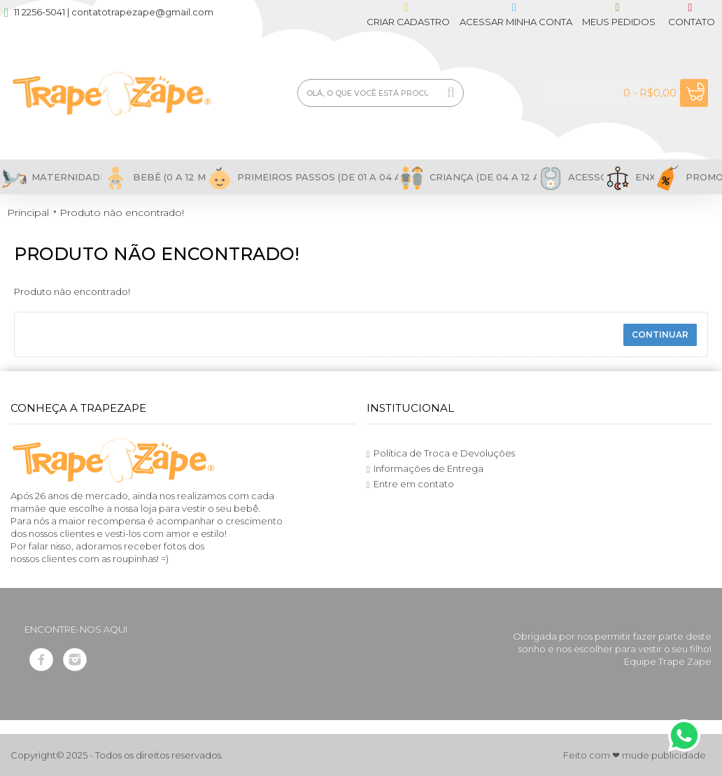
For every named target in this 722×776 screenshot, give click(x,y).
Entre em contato (411, 484)
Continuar (660, 334)
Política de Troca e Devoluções (441, 453)
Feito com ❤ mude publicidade (634, 755)
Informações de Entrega (425, 469)
